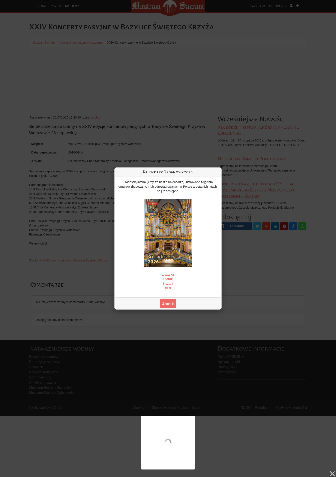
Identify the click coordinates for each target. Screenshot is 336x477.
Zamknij (168, 303)
